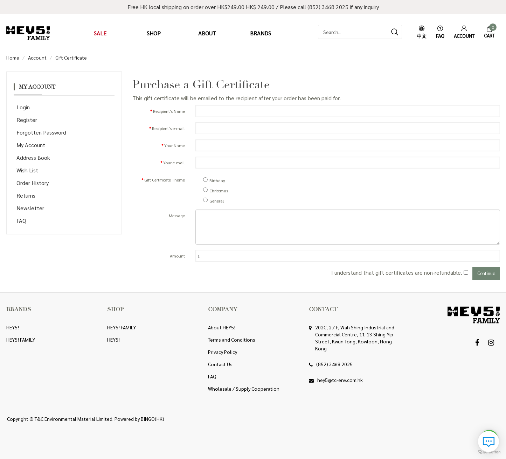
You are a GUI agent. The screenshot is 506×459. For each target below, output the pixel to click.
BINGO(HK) (152, 419)
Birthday (214, 180)
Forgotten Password (41, 132)
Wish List (27, 170)
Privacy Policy (222, 352)
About (207, 33)
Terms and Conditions (231, 339)
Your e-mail (174, 162)
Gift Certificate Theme (164, 180)
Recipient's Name (169, 111)
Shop (154, 33)
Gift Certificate (71, 57)
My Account (30, 145)
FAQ (21, 220)
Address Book (33, 157)
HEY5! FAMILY (20, 339)
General (213, 201)
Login (23, 107)
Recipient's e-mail (168, 128)
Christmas (215, 190)
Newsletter (30, 208)
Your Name (174, 145)
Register (26, 119)
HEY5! (12, 327)
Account (37, 57)
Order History (32, 182)
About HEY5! (221, 327)
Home (12, 57)
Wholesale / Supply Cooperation (243, 388)
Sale (100, 33)
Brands (260, 33)
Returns (25, 195)
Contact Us (220, 364)
